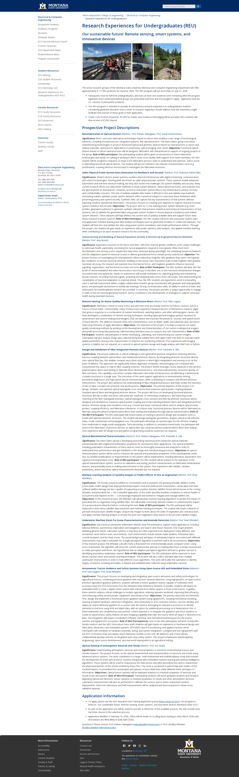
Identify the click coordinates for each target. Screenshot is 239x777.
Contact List (86, 745)
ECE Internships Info (48, 87)
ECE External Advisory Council (52, 41)
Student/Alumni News (48, 54)
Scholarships (44, 83)
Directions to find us (47, 191)
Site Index (84, 770)
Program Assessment (48, 58)
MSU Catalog (44, 129)
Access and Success (90, 753)
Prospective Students (48, 24)
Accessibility (44, 745)
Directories (85, 749)
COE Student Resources (49, 79)
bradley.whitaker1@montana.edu (99, 727)
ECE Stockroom (45, 120)
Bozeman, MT (140, 750)
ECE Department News (49, 50)
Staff (40, 150)
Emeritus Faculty (46, 146)
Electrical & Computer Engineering (50, 18)
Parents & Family (46, 766)
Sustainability (44, 770)
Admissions (43, 749)
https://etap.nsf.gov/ (169, 701)
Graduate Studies (46, 37)
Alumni (41, 753)
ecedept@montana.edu (53, 184)
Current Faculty (45, 142)
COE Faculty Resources (49, 116)
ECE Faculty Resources (49, 112)
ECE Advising (44, 75)
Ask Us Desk (132, 758)
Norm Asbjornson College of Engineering (103, 15)
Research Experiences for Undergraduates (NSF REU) (51, 94)
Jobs (82, 758)
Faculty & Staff (45, 762)
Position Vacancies (47, 45)
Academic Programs (48, 28)
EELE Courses (45, 124)
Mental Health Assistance (92, 766)
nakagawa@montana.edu (146, 724)
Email (124, 765)
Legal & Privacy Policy (91, 762)
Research (42, 33)
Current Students (46, 758)
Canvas (133, 765)
